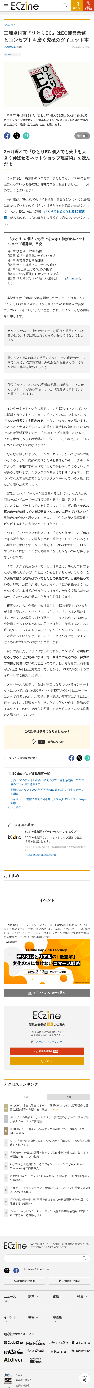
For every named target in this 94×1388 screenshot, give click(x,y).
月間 (68, 1097)
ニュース (10, 1299)
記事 (33, 1297)
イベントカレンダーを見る (46, 993)
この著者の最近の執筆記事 (41, 854)
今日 (25, 1097)
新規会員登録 (46, 1051)
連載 (58, 1297)
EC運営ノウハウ (12, 54)
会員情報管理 (22, 1385)
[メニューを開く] (5, 5)
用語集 (57, 1320)
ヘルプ (19, 1375)
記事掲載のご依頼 (24, 1280)
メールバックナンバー (47, 1041)
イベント (10, 1320)
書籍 (33, 1317)
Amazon (72, 278)
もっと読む (14, 807)
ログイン (46, 1061)
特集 (82, 1297)
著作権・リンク (24, 1380)
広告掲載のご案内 (69, 1280)
